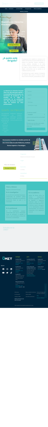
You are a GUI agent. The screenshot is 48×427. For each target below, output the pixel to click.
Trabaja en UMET (18, 296)
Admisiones (17, 292)
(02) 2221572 (29, 263)
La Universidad (17, 294)
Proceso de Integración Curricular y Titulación (41, 292)
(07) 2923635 (40, 263)
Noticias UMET (28, 294)
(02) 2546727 (29, 274)
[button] (18, 2)
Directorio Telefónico (40, 298)
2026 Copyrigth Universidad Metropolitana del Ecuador (24, 305)
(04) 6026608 (18, 270)
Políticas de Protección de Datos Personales (19, 299)
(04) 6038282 (18, 263)
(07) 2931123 (40, 269)
